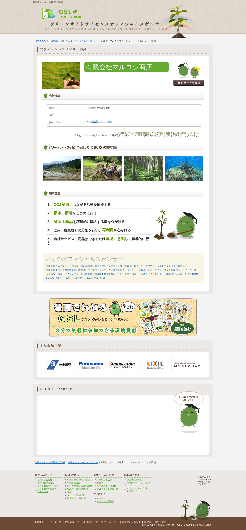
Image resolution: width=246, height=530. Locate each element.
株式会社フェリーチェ (124, 270)
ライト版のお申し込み (48, 486)
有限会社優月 (53, 270)
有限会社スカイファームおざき (62, 266)
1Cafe (195, 274)
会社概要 (39, 522)
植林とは (71, 492)
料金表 (100, 483)
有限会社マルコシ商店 (100, 121)
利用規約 (87, 522)
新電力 (147, 522)
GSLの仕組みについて (77, 489)
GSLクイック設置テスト (108, 489)
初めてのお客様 (44, 479)
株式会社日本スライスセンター (148, 274)
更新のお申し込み (45, 483)
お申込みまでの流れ (106, 486)
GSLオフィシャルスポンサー (83, 41)
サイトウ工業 (189, 270)
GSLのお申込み (104, 479)
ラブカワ (50, 274)
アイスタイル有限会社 (175, 266)
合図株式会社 (69, 270)
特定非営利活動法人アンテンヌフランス (101, 266)
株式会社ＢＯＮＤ (134, 266)
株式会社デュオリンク (177, 274)
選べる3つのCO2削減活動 (79, 486)
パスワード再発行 (105, 501)
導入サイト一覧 (134, 479)
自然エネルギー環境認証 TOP (50, 41)
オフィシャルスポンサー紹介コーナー (138, 489)
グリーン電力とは (75, 495)
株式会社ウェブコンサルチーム (94, 270)
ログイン (101, 498)
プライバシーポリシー (106, 522)
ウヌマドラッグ (153, 266)
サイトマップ (54, 522)
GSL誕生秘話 (73, 483)
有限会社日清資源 (92, 274)
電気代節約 (160, 522)
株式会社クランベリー (69, 274)
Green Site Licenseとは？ (79, 479)
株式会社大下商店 (95, 277)
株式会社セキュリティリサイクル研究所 (159, 270)
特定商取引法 (72, 522)
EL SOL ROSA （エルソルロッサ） (65, 277)
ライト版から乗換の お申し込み (47, 490)
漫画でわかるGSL (131, 522)
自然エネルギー (150, 524)
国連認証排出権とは (76, 498)
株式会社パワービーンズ (116, 274)
